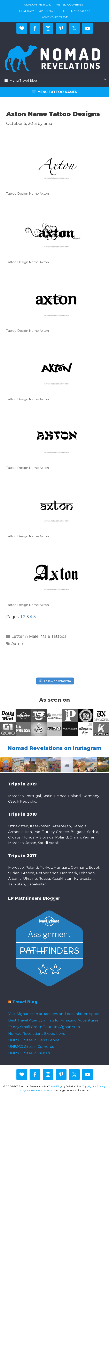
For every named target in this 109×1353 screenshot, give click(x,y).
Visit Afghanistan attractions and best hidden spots (53, 1014)
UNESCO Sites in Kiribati (29, 1053)
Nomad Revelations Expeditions (36, 1033)
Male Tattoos (53, 636)
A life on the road (38, 4)
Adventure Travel (55, 17)
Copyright (88, 1086)
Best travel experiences (37, 10)
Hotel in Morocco (75, 10)
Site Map (33, 1090)
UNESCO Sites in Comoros (31, 1047)
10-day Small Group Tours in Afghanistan (44, 1027)
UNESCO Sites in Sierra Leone (34, 1040)
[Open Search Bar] (105, 78)
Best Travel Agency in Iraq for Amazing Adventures (53, 1020)
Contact (46, 1090)
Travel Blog (24, 1001)
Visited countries (69, 4)
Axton (17, 643)
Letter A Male (25, 636)
